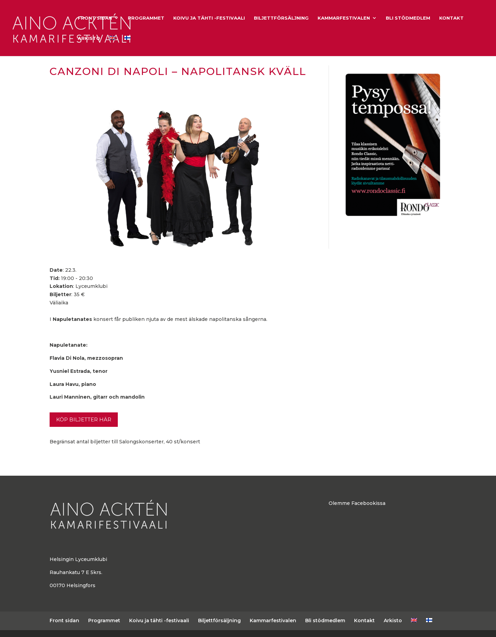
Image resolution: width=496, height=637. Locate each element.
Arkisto (89, 38)
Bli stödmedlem (408, 18)
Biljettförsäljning (281, 18)
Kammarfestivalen (344, 18)
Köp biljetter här (83, 419)
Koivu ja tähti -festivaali (209, 18)
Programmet (146, 18)
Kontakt (451, 18)
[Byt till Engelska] (112, 46)
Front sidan (95, 18)
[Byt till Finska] (127, 46)
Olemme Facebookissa (357, 503)
